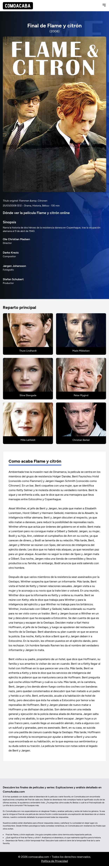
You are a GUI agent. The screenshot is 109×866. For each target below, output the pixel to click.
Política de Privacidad (54, 861)
